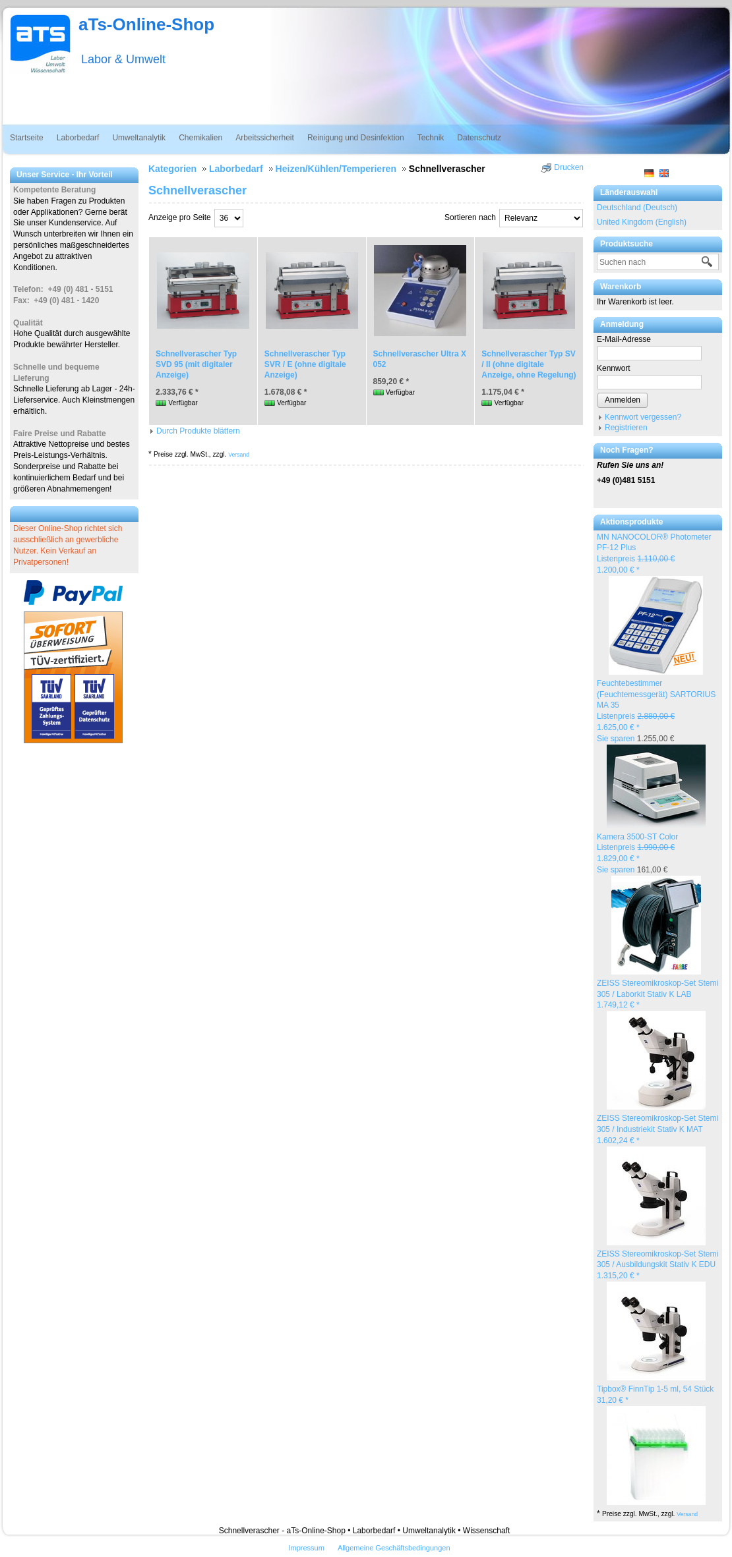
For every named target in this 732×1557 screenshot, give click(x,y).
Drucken (569, 167)
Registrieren (626, 427)
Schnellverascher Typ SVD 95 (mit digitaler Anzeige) (196, 364)
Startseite (27, 137)
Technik (430, 137)
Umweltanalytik (139, 137)
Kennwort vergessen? (643, 417)
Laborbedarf (78, 137)
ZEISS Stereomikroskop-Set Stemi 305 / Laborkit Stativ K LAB (657, 994)
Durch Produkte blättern (198, 431)
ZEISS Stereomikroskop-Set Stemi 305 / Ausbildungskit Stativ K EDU (657, 1265)
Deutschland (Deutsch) (637, 207)
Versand (687, 1514)
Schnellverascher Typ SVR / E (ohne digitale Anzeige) (305, 364)
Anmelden (622, 400)
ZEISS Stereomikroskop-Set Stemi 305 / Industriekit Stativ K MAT (657, 1129)
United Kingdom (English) (641, 222)
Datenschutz (479, 137)
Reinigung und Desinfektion (355, 137)
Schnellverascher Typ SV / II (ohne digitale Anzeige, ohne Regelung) (528, 364)
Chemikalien (200, 137)
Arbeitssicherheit (264, 137)
